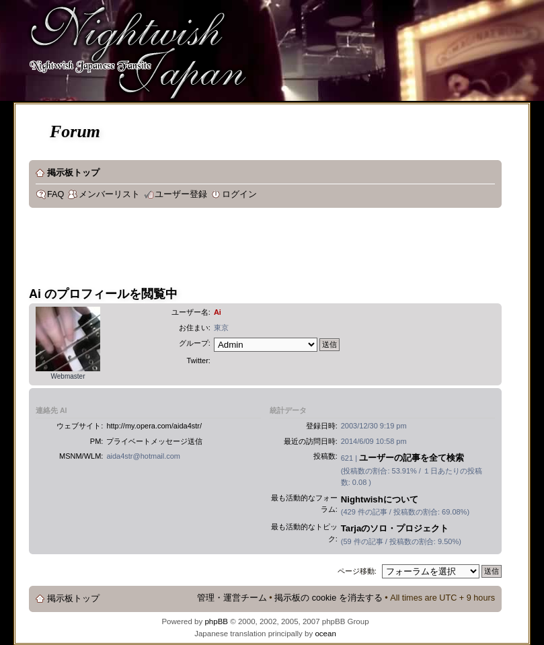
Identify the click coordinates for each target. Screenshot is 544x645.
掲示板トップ (73, 173)
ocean (325, 634)
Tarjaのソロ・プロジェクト (395, 528)
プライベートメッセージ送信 (154, 441)
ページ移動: (357, 571)
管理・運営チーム (232, 598)
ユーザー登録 (181, 194)
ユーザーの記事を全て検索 (411, 458)
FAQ (55, 194)
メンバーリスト (109, 194)
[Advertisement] (273, 251)
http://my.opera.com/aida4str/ (154, 426)
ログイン (239, 194)
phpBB (216, 621)
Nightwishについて (379, 499)
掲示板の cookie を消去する (328, 598)
